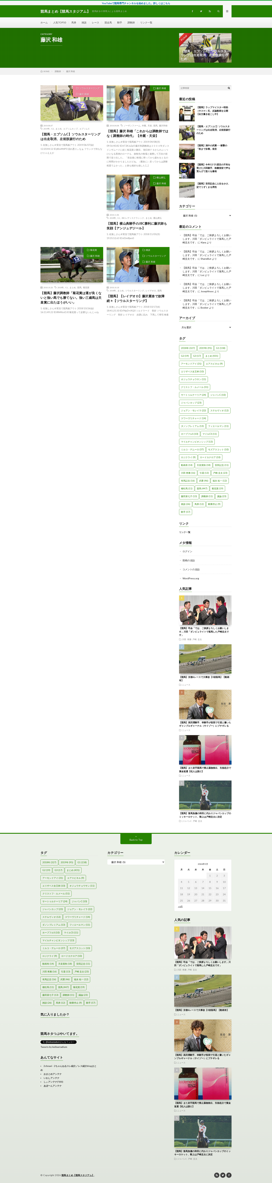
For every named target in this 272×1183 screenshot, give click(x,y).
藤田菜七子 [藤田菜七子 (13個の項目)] (189, 496)
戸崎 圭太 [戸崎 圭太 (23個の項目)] (220, 472)
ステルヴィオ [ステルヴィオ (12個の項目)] (219, 410)
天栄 (150, 125)
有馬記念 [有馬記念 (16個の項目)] (188, 480)
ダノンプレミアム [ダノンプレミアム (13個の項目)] (192, 426)
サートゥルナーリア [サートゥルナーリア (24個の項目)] (193, 394)
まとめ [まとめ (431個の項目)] (211, 355)
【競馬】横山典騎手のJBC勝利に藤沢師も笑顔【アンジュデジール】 (137, 226)
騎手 (119, 22)
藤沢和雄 (163, 125)
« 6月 (180, 906)
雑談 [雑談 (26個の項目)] (185, 504)
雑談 (84, 22)
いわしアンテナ (51, 1078)
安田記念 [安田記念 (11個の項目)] (222, 465)
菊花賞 (93, 250)
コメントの (191, 569)
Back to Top (136, 839)
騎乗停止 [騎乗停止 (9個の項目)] (214, 504)
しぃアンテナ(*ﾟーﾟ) (53, 1081)
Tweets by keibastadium (53, 1047)
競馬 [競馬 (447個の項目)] (202, 488)
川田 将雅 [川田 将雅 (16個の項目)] (188, 472)
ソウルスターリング (89, 88)
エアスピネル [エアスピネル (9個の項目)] (214, 363)
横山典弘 (161, 177)
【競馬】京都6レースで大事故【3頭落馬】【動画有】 (201, 1010)
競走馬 (108, 22)
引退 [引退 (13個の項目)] (204, 472)
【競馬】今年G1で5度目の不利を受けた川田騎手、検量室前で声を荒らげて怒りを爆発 (213, 168)
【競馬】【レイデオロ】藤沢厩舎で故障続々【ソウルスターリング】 (135, 298)
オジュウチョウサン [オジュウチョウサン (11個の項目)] (193, 379)
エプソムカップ (70, 129)
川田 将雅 (186, 639)
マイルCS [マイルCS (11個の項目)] (210, 433)
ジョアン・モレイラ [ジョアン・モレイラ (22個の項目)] (193, 410)
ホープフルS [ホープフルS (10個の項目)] (189, 433)
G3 (52, 129)
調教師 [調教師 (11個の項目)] (207, 496)
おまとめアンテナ (53, 1074)
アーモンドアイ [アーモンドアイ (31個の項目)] (191, 363)
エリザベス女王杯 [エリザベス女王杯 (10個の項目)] (192, 371)
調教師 (131, 22)
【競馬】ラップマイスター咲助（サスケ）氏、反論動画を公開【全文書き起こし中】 (212, 110)
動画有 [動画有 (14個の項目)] (186, 465)
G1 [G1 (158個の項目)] (220, 348)
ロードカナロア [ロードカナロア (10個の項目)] (210, 457)
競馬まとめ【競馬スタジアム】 (77, 1175)
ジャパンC (187, 821)
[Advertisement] (71, 206)
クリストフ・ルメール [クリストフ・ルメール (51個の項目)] (194, 387)
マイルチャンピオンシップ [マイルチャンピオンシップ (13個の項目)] (197, 441)
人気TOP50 (59, 22)
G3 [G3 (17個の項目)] (197, 355)
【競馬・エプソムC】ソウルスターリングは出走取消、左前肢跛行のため (70, 136)
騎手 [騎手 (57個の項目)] (185, 511)
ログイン (187, 551)
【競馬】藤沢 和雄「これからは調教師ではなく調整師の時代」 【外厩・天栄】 (137, 133)
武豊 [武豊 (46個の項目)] (203, 480)
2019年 (46, 129)
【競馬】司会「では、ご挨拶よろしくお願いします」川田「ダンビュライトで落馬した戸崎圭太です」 (207, 239)
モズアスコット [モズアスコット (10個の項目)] (218, 449)
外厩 (144, 125)
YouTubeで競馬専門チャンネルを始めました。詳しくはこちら (136, 3)
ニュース (186, 685)
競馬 (155, 125)
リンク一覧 (146, 22)
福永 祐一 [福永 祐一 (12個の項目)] (220, 480)
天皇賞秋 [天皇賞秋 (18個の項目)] (204, 465)
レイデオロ (151, 290)
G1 (118, 218)
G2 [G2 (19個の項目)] (185, 355)
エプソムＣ (84, 129)
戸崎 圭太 (197, 639)
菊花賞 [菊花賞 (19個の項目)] (217, 488)
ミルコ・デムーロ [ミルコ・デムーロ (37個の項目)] (192, 449)
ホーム (44, 22)
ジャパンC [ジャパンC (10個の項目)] (218, 394)
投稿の (189, 560)
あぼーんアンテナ (53, 1085)
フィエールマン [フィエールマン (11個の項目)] (218, 426)
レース (95, 22)
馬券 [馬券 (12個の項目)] (199, 504)
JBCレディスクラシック (133, 218)
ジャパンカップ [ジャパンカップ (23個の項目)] (191, 402)
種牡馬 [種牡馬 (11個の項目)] (186, 488)
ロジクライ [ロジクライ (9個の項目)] (188, 457)
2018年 (113, 218)
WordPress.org (191, 578)
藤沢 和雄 (84, 94)
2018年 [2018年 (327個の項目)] (188, 348)
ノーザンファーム (132, 125)
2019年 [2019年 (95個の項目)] (205, 348)
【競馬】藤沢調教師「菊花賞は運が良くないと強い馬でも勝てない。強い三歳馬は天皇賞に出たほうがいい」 (71, 297)
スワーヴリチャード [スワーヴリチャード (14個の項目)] (193, 418)
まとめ (58, 129)
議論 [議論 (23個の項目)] (221, 496)
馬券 (73, 22)
